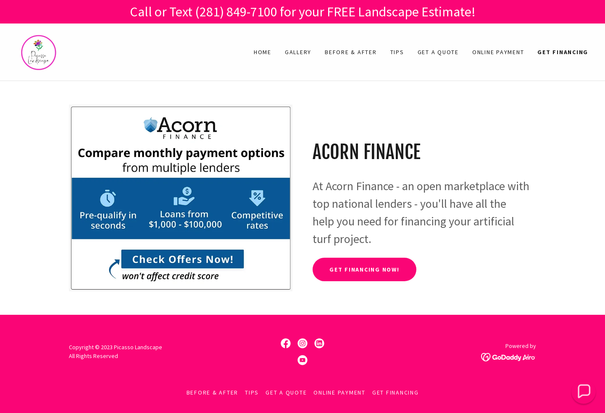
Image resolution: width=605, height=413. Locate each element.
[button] (583, 391)
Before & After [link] (351, 52)
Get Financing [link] (562, 52)
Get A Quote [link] (438, 52)
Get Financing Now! (364, 269)
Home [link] (262, 52)
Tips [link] (397, 52)
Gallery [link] (298, 52)
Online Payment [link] (498, 52)
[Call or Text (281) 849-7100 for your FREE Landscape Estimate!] (302, 12)
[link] (38, 51)
